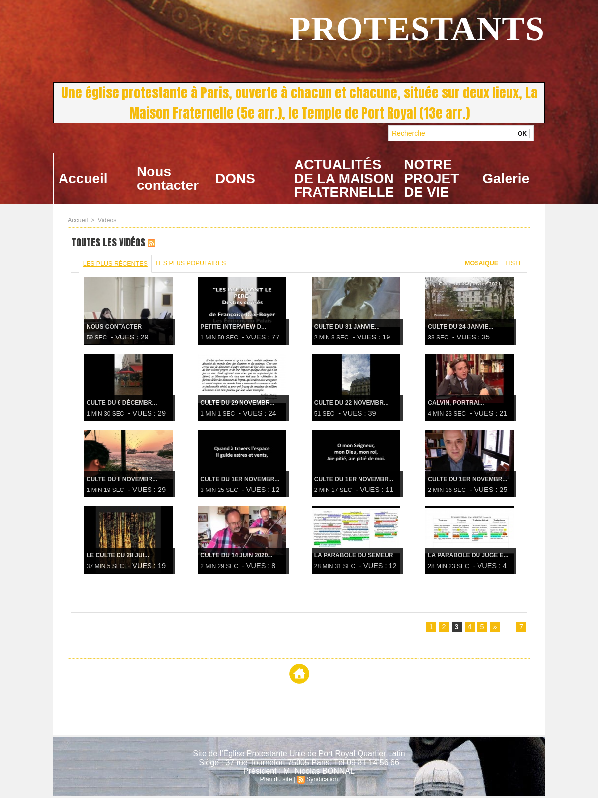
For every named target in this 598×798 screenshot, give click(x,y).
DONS (235, 178)
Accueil (83, 178)
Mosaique (480, 264)
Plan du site (276, 781)
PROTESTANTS (417, 29)
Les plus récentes (115, 264)
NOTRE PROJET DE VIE (431, 178)
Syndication (321, 781)
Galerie (505, 178)
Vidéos (106, 220)
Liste (514, 264)
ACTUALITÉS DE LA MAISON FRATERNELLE (344, 178)
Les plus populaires (189, 264)
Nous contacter (168, 178)
